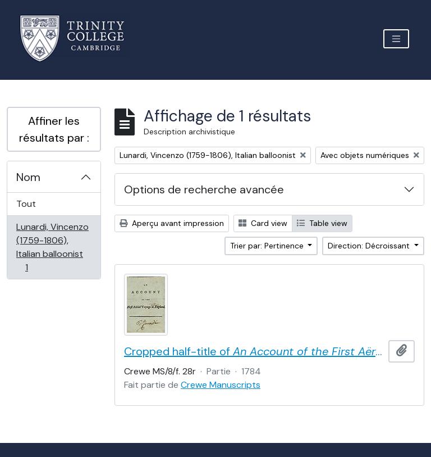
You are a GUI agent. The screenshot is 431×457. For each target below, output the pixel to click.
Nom (28, 177)
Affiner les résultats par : (54, 129)
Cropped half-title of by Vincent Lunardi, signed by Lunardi (254, 351)
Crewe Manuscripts (220, 385)
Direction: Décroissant (370, 246)
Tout (26, 204)
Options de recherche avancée (204, 189)
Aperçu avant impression (172, 223)
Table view (322, 223)
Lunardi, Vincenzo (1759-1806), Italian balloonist (52, 247)
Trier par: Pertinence (268, 246)
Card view (263, 223)
